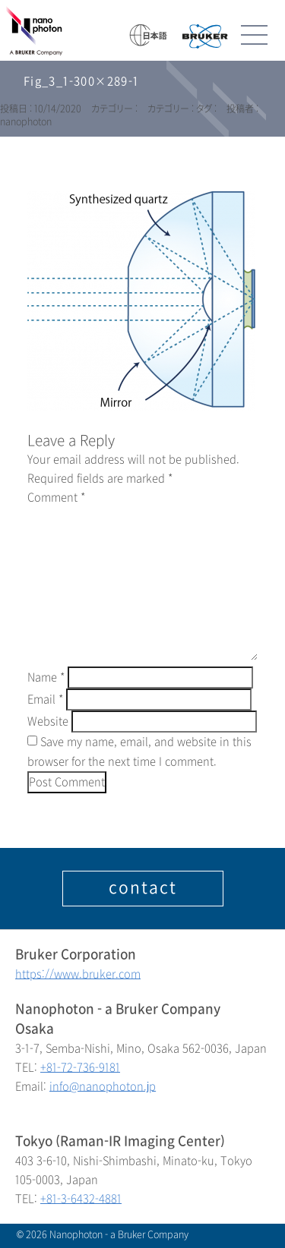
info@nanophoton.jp (102, 1086)
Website (47, 721)
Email (45, 699)
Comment (56, 497)
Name (46, 677)
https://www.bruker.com (78, 974)
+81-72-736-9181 (80, 1067)
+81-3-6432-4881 (81, 1199)
